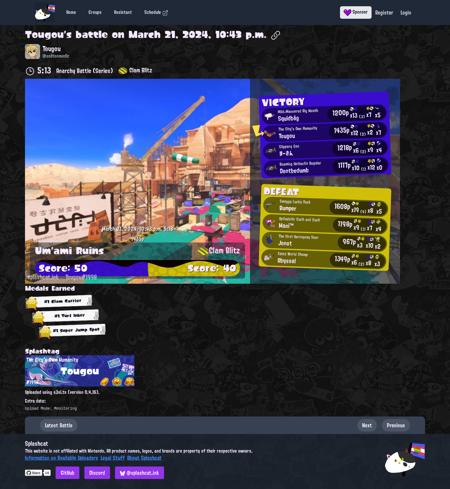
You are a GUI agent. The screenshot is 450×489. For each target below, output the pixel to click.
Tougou (44, 34)
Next (367, 425)
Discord (97, 473)
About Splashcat (144, 458)
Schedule (156, 12)
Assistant (123, 12)
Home (71, 12)
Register (384, 12)
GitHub (67, 473)
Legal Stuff (113, 458)
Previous (396, 425)
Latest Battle (58, 425)
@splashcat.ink (139, 473)
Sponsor (356, 11)
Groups (95, 12)
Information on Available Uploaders (61, 458)
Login (406, 12)
